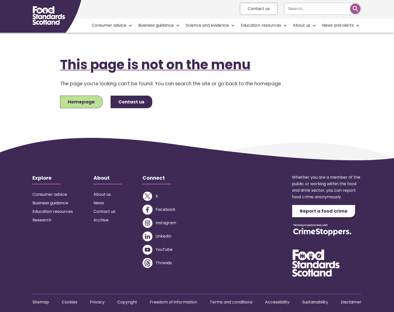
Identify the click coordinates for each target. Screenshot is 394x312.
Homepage (81, 102)
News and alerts (338, 25)
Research (41, 220)
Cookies (69, 302)
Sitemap (40, 302)
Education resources (261, 25)
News (98, 203)
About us (301, 25)
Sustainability (315, 302)
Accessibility (277, 302)
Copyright (127, 302)
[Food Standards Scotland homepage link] (48, 15)
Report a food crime (324, 211)
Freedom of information (173, 302)
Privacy (97, 302)
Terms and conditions (231, 302)
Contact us (259, 9)
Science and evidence (207, 25)
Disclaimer (351, 302)
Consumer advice (109, 25)
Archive (101, 220)
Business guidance (156, 25)
